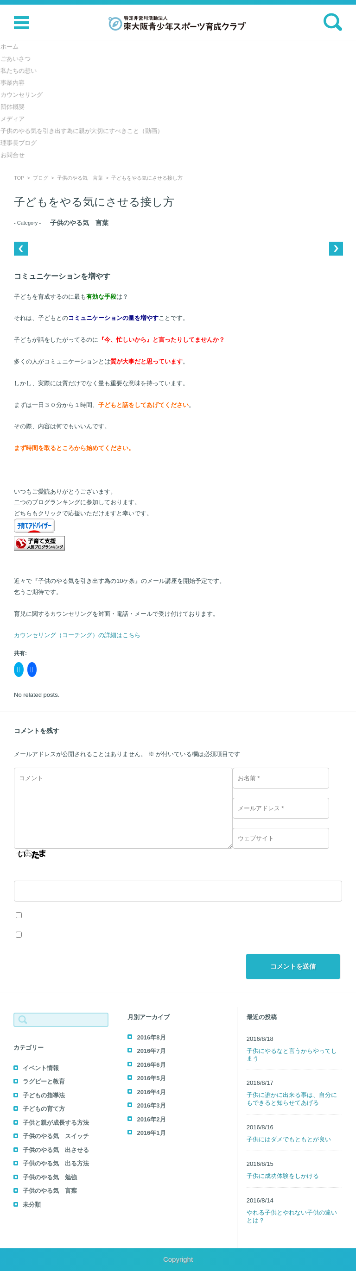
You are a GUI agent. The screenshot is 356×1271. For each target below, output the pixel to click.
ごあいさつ (15, 58)
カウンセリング (21, 94)
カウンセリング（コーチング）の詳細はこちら (77, 635)
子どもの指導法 (44, 1095)
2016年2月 (151, 1119)
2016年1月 (151, 1132)
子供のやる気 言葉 (80, 178)
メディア (12, 118)
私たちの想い (18, 70)
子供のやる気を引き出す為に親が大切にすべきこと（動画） (81, 130)
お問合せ (12, 154)
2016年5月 (151, 1078)
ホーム (9, 46)
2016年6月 (151, 1064)
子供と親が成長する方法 (56, 1122)
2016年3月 (151, 1105)
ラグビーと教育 (44, 1081)
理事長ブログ (18, 142)
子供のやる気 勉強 (50, 1177)
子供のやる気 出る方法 (56, 1163)
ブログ (40, 178)
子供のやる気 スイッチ (56, 1136)
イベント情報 (41, 1067)
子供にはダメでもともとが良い (289, 1139)
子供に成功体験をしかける (283, 1175)
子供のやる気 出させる (56, 1149)
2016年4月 (151, 1092)
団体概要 (12, 106)
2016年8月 (151, 1037)
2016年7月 (151, 1050)
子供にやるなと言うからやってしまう (292, 1054)
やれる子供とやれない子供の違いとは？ (292, 1216)
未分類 (32, 1204)
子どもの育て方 (44, 1108)
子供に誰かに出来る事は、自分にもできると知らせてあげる (292, 1098)
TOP (19, 178)
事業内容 (12, 82)
